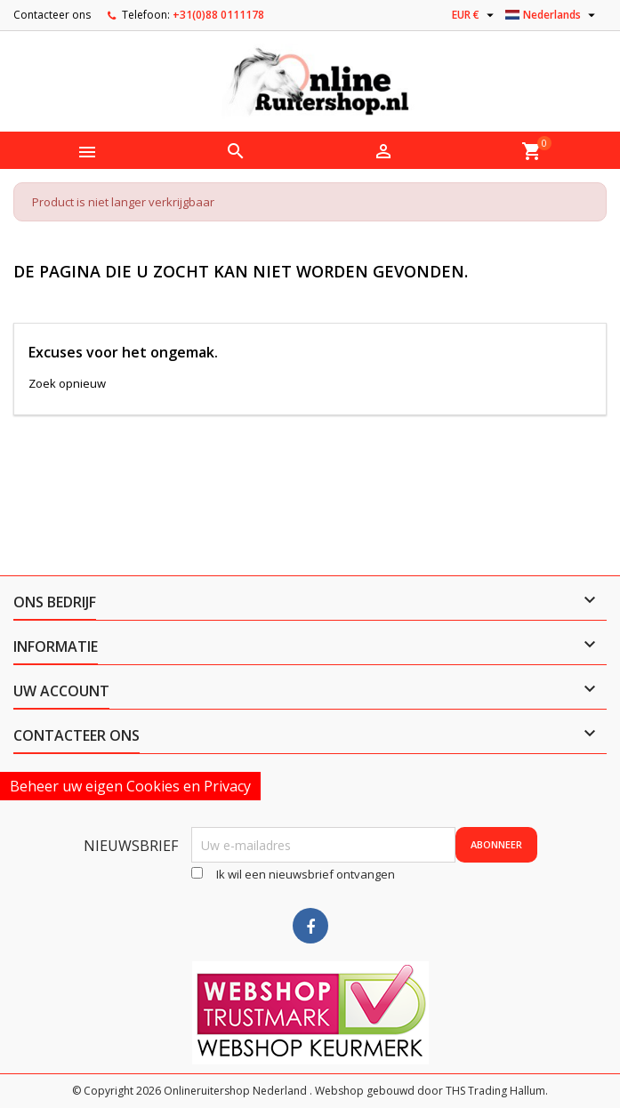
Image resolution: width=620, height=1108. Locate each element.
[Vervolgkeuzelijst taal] (552, 15)
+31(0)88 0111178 (218, 14)
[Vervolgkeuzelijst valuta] (475, 15)
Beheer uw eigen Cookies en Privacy (130, 786)
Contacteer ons (52, 14)
